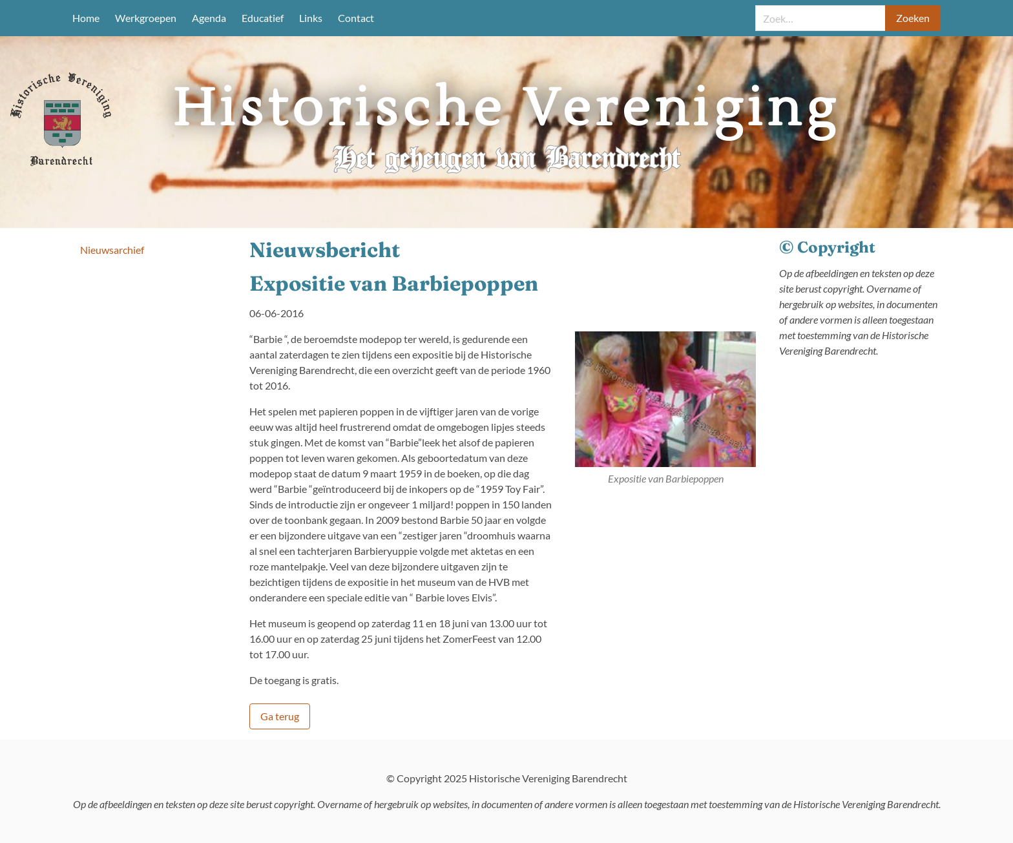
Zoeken (913, 18)
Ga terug (279, 716)
